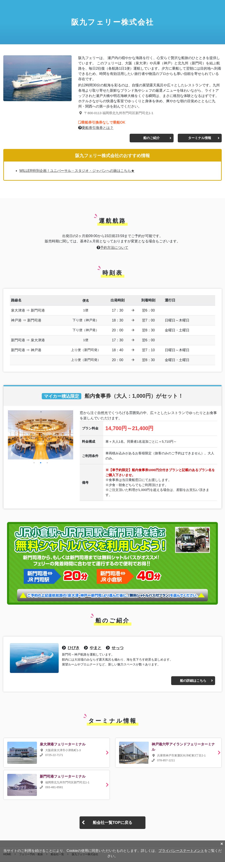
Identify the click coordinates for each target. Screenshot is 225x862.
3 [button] (47, 463)
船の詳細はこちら (193, 680)
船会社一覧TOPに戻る (112, 822)
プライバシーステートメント (181, 851)
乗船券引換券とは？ (97, 128)
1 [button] (34, 463)
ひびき (74, 648)
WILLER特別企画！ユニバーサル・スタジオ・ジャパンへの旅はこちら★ (76, 171)
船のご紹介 (151, 138)
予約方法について (114, 247)
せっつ (117, 648)
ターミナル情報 (199, 138)
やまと (96, 648)
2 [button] (40, 463)
